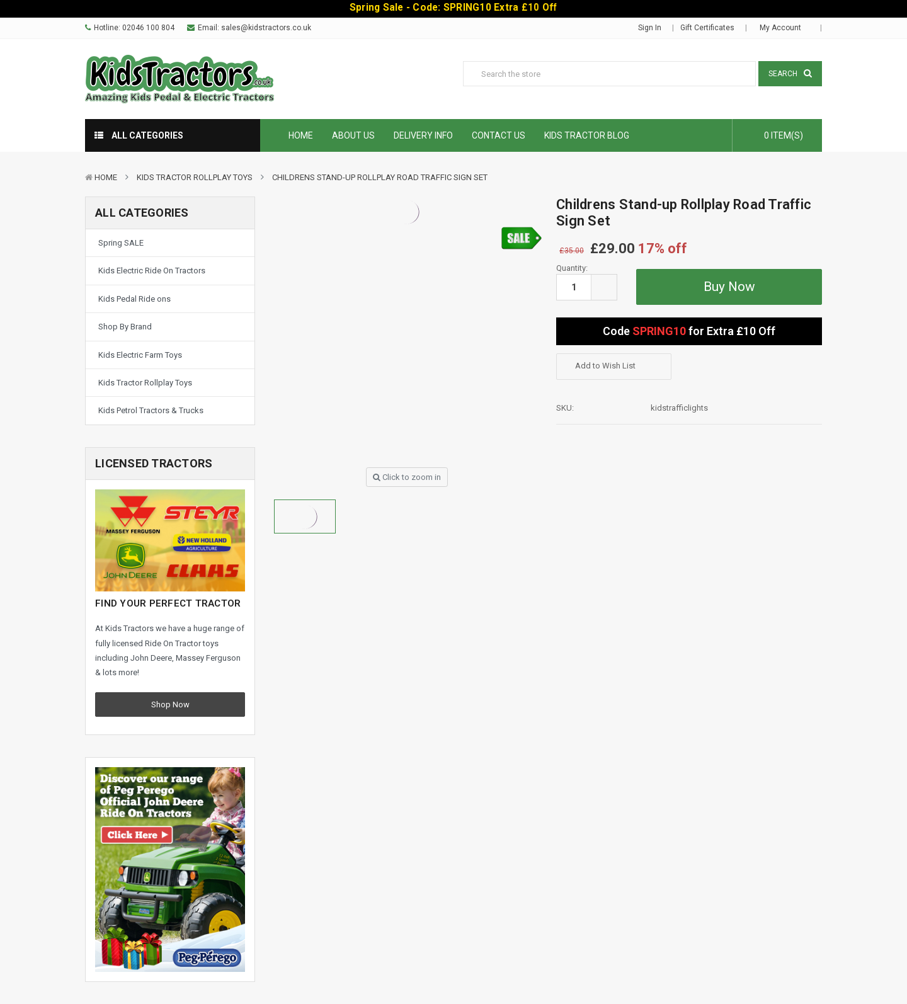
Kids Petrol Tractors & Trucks (150, 410)
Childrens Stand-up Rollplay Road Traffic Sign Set (380, 177)
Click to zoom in (407, 477)
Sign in (649, 27)
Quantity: (572, 268)
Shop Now (170, 704)
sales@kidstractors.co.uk (266, 27)
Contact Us (498, 135)
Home (300, 135)
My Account (784, 27)
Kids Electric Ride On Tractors (151, 270)
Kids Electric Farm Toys (140, 355)
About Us (353, 135)
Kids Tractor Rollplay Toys (195, 177)
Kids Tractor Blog (586, 135)
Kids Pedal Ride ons (134, 299)
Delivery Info (423, 135)
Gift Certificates (707, 27)
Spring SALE (121, 243)
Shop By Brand (125, 326)
